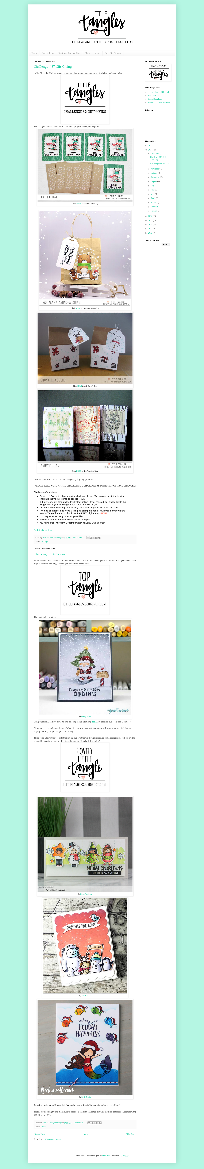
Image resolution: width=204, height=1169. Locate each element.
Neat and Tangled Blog (69, 53)
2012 (150, 233)
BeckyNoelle (86, 1097)
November (155, 169)
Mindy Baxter (86, 717)
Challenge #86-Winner (50, 554)
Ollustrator (106, 1155)
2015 (150, 220)
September (155, 177)
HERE (78, 204)
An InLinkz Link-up (43, 530)
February (155, 207)
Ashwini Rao (153, 96)
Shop (87, 53)
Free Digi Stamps (113, 53)
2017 (150, 150)
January (154, 211)
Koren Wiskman (86, 894)
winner (43, 1127)
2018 (150, 146)
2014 (150, 224)
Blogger (126, 1155)
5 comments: (78, 537)
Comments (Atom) (53, 1139)
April (153, 198)
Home (34, 53)
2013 (150, 229)
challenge (44, 541)
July (153, 186)
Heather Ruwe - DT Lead (158, 92)
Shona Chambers (155, 99)
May (153, 194)
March (154, 202)
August (154, 181)
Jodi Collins (86, 995)
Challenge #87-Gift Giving (53, 67)
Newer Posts (40, 1134)
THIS (94, 721)
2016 (150, 216)
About (97, 53)
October (154, 173)
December (155, 153)
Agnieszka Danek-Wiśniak (159, 103)
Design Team (48, 53)
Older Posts (130, 1134)
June (153, 190)
